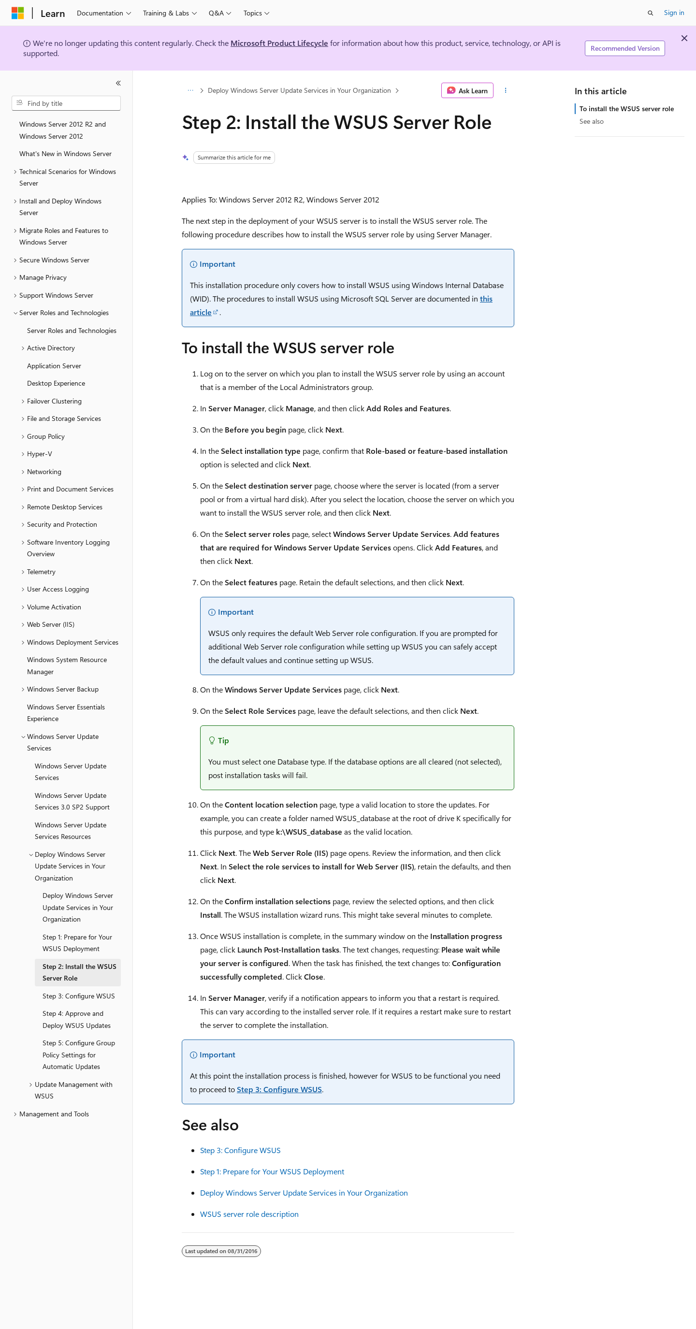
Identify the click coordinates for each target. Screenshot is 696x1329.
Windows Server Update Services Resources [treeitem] (70, 830)
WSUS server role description (249, 1214)
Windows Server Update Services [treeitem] (70, 771)
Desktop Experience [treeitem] (56, 383)
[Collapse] (118, 83)
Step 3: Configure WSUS (279, 1089)
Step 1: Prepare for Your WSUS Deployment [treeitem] (77, 942)
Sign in (674, 12)
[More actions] (505, 90)
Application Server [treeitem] (54, 365)
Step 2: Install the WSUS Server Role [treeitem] (79, 972)
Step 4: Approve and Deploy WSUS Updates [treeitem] (77, 1019)
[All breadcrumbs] (190, 90)
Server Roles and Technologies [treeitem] (71, 330)
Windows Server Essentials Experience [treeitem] (66, 712)
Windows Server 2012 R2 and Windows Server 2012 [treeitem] (62, 130)
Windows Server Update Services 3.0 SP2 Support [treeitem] (72, 801)
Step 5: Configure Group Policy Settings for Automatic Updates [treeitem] (79, 1054)
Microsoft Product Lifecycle (279, 43)
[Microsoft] (18, 13)
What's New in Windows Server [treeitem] (65, 153)
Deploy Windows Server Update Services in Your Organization (299, 90)
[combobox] (66, 103)
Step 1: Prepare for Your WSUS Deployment (272, 1171)
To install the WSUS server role (627, 108)
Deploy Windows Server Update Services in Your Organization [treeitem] (78, 907)
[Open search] (650, 13)
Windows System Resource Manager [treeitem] (67, 665)
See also (592, 121)
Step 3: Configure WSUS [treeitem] (79, 995)
